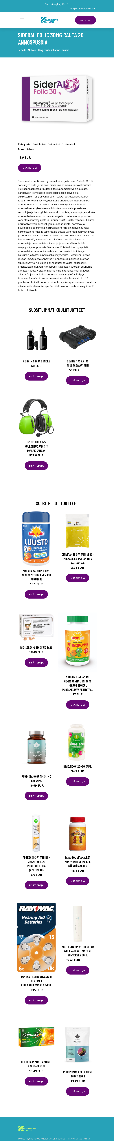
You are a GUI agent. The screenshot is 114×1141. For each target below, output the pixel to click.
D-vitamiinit (68, 144)
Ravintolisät (39, 144)
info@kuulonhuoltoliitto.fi (82, 8)
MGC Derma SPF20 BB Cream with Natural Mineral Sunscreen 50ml (77, 951)
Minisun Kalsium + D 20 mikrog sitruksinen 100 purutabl (36, 575)
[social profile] (67, 4)
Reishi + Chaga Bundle (36, 361)
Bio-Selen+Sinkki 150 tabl (36, 647)
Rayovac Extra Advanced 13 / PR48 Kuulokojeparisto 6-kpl (36, 981)
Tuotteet (85, 20)
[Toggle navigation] (22, 20)
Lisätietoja (29, 167)
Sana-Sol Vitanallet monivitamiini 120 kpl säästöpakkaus (78, 861)
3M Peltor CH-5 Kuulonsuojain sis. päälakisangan (36, 446)
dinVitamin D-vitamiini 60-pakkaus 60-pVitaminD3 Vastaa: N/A (78, 558)
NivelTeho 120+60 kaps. (77, 766)
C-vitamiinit (54, 144)
